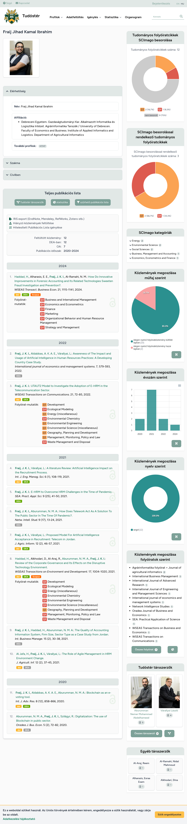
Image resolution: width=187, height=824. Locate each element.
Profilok (56, 17)
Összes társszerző (146, 733)
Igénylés (94, 17)
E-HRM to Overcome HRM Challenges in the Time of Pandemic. (71, 492)
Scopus (35, 294)
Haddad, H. (21, 276)
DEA (25, 294)
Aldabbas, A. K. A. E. (43, 353)
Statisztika (113, 17)
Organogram (133, 17)
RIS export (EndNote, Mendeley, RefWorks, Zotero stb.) (46, 219)
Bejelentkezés (161, 3)
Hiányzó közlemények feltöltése (31, 223)
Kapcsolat (23, 3)
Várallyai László (169, 710)
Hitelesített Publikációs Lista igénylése (35, 227)
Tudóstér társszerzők (30, 202)
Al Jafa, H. (22, 654)
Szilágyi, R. (67, 716)
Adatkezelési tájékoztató (19, 819)
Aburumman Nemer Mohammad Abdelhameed (141, 714)
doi (17, 294)
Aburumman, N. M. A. (44, 511)
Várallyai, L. (64, 353)
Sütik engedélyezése (169, 814)
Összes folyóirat (146, 649)
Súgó (7, 3)
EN (178, 4)
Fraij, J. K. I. (57, 276)
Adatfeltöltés (75, 17)
